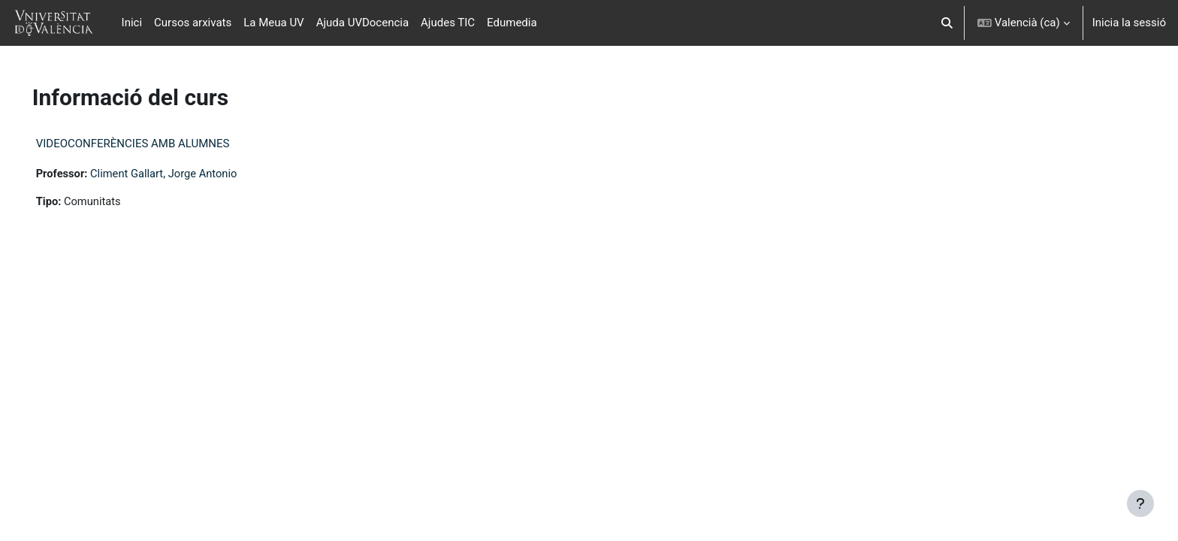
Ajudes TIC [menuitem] (448, 22)
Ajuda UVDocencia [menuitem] (362, 22)
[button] (947, 23)
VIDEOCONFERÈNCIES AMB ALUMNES (154, 143)
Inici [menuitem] (132, 22)
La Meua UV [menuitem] (273, 22)
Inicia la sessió (1129, 22)
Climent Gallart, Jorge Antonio (188, 173)
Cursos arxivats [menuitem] (192, 22)
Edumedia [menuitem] (512, 22)
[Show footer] (1140, 503)
